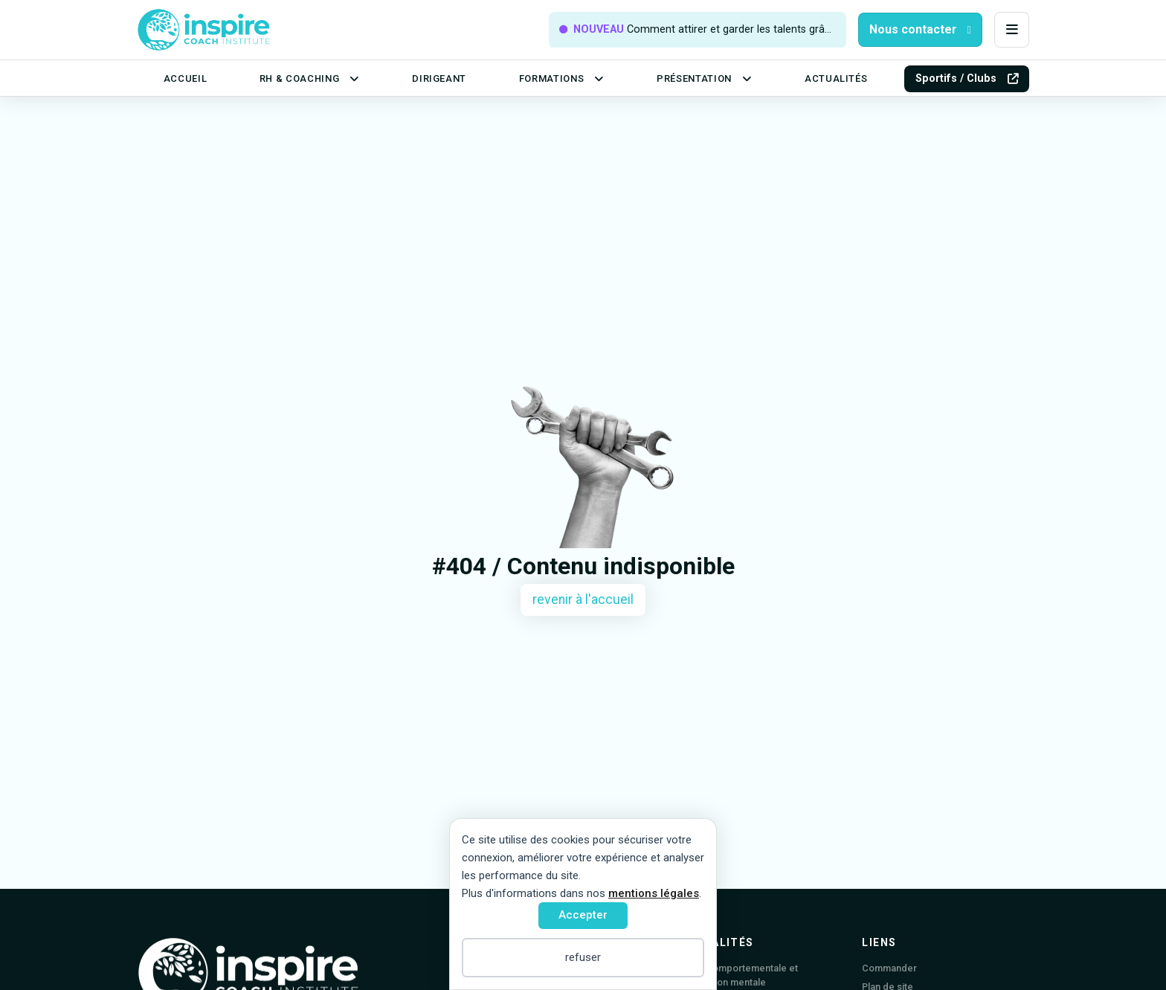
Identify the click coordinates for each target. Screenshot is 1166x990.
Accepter (583, 915)
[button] (1011, 30)
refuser (583, 957)
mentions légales (653, 893)
